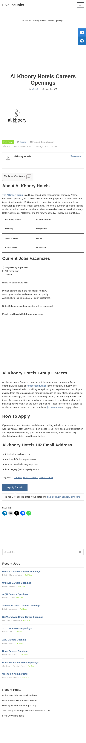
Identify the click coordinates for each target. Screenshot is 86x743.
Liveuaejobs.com (32, 738)
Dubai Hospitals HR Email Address (19, 695)
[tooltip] (82, 32)
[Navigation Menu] (80, 4)
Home (25, 20)
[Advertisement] (43, 48)
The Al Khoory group (12, 195)
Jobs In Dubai (46, 477)
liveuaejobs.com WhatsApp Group (19, 705)
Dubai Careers (30, 477)
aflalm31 (35, 89)
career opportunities (36, 385)
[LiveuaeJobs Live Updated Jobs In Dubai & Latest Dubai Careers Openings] (13, 5)
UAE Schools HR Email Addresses (19, 700)
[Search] (39, 552)
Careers (18, 477)
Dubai (23, 142)
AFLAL (58, 738)
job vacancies (54, 407)
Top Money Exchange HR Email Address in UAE (26, 710)
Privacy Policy (10, 732)
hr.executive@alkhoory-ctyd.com (63, 496)
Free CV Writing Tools (13, 715)
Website (77, 156)
